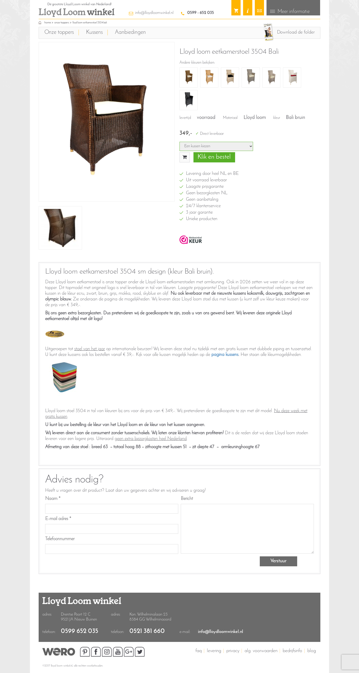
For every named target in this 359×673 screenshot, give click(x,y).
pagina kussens (224, 354)
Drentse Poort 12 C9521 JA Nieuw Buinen (79, 617)
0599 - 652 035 (200, 13)
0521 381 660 (147, 631)
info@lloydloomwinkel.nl (154, 13)
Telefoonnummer (60, 538)
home (47, 22)
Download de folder (296, 32)
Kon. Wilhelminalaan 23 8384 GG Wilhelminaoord (150, 617)
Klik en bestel (214, 157)
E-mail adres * (58, 518)
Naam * (53, 498)
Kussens (94, 32)
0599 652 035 (79, 631)
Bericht (187, 498)
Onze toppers (61, 22)
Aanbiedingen (130, 32)
